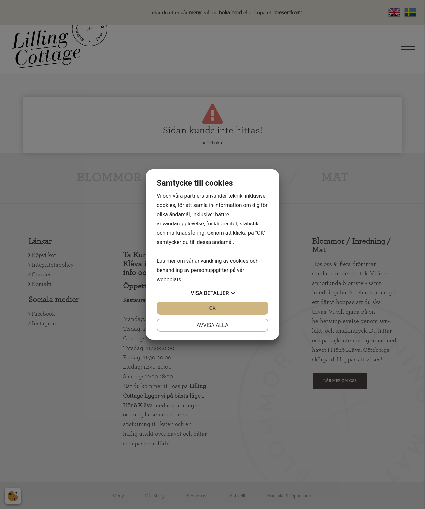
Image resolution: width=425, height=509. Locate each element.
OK (212, 308)
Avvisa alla (213, 325)
